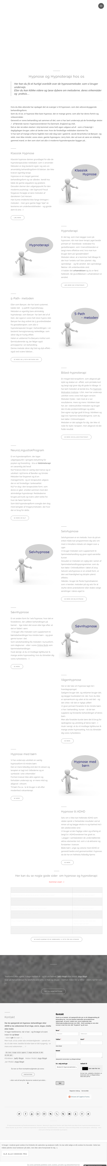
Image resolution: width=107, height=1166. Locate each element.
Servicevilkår (85, 1090)
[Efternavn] (91, 1034)
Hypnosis (97, 389)
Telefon (61, 1039)
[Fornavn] (67, 1034)
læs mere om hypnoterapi (74, 285)
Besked (58, 1051)
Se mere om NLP (20, 518)
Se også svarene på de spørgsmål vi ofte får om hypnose (56, 939)
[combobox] (67, 1067)
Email (85, 1039)
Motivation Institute (69, 392)
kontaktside (28, 1074)
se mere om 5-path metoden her (26, 359)
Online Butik (42, 645)
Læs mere (17, 217)
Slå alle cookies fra (15, 1154)
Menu (101, 6)
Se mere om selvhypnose (73, 599)
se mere (17, 666)
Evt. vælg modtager (62, 1064)
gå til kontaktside (53, 991)
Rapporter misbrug (75, 1090)
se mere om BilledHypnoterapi (76, 437)
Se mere (67, 740)
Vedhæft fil (83, 1064)
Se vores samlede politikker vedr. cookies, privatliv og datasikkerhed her (53, 1165)
